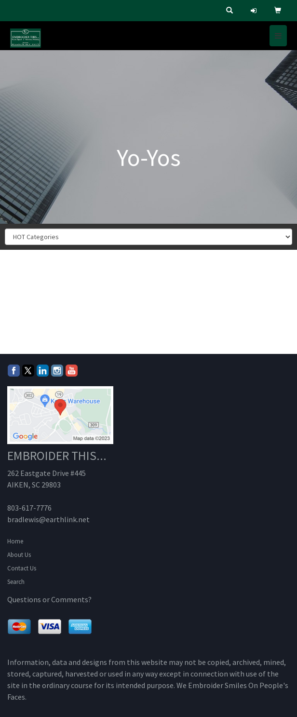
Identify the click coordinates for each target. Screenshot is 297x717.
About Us (19, 555)
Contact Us (21, 568)
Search (16, 582)
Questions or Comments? (49, 599)
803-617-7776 (29, 508)
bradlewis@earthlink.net (48, 519)
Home (15, 541)
